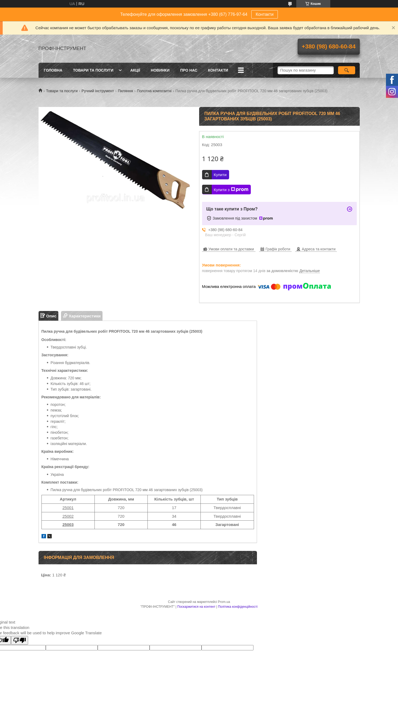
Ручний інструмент (98, 91)
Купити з (231, 189)
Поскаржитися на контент (196, 607)
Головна (53, 70)
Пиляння (125, 91)
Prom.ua (224, 602)
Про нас (188, 70)
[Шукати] (346, 70)
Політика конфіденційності (237, 607)
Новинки (160, 70)
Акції (135, 70)
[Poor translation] (19, 640)
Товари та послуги (93, 70)
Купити (220, 174)
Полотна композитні (154, 91)
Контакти (265, 14)
